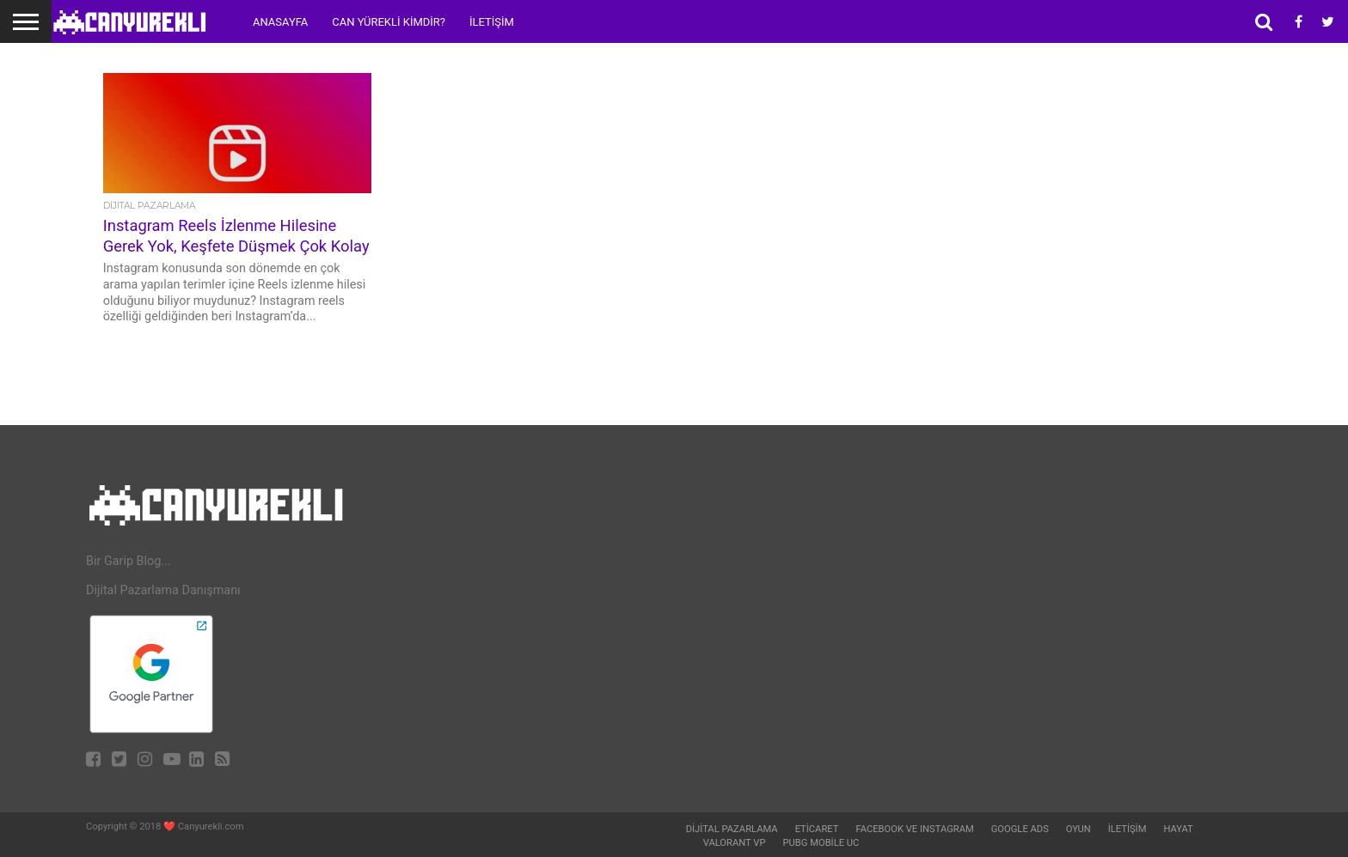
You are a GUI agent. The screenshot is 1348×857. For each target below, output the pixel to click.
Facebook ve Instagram (914, 829)
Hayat (1177, 829)
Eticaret (817, 829)
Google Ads (1020, 829)
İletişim (491, 21)
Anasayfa (280, 21)
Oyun (1078, 829)
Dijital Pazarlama (732, 829)
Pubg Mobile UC (821, 842)
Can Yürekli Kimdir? (388, 21)
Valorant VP (734, 842)
